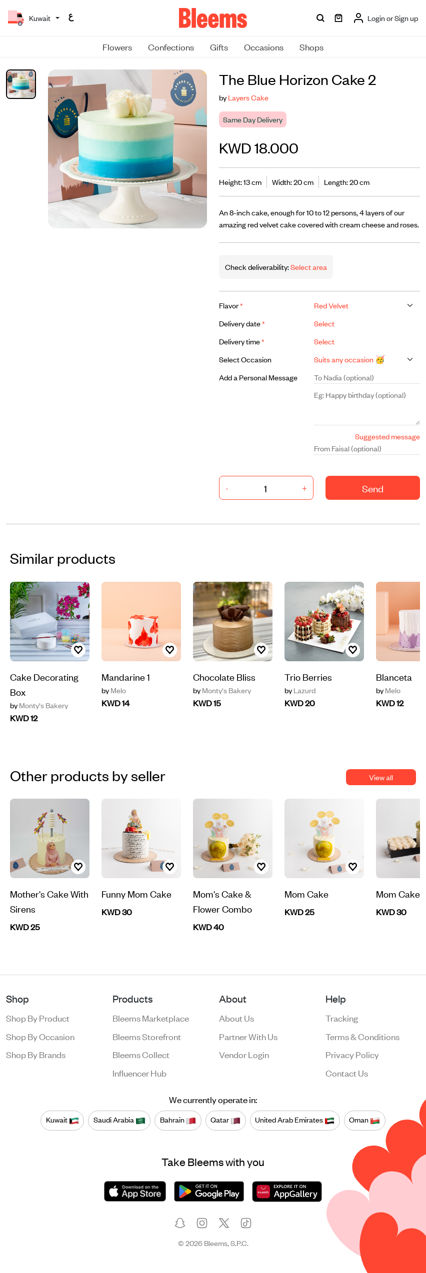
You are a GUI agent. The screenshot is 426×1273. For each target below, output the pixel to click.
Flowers (117, 46)
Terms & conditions (363, 1036)
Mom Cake (306, 893)
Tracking (342, 1018)
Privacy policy (352, 1054)
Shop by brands (36, 1054)
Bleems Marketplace (150, 1018)
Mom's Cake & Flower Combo (222, 901)
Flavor (231, 305)
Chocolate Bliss (224, 676)
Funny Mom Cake (137, 893)
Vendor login (244, 1054)
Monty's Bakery (39, 705)
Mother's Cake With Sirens (49, 901)
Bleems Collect (141, 1054)
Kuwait (62, 1120)
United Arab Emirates (294, 1120)
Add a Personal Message (258, 377)
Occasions (264, 46)
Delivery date (242, 323)
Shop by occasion (40, 1036)
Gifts (219, 46)
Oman (364, 1120)
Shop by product (38, 1018)
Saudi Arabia (120, 1120)
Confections (171, 46)
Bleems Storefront (146, 1036)
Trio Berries (308, 676)
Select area (308, 266)
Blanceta (394, 676)
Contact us (347, 1073)
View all (381, 777)
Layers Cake (248, 97)
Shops (312, 46)
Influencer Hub (139, 1073)
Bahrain (178, 1120)
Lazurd (300, 690)
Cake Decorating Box (44, 684)
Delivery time (241, 341)
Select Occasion (245, 359)
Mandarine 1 (126, 676)
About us (236, 1018)
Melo (114, 690)
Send (373, 488)
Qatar (225, 1120)
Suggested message (387, 436)
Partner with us (248, 1036)
